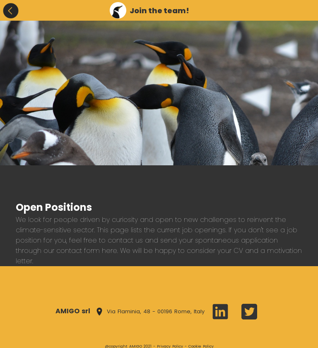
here (109, 250)
